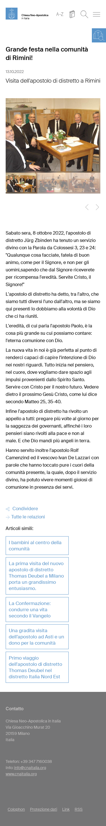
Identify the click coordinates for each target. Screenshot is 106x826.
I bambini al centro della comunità (35, 545)
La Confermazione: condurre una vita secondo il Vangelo (30, 609)
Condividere (22, 509)
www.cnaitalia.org (21, 773)
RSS (79, 809)
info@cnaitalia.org (30, 767)
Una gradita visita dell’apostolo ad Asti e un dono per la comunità (36, 636)
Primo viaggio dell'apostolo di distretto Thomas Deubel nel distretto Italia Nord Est (35, 667)
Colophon (16, 809)
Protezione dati (43, 809)
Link (66, 809)
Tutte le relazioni (25, 517)
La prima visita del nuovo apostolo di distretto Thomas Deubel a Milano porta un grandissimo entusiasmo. (36, 575)
